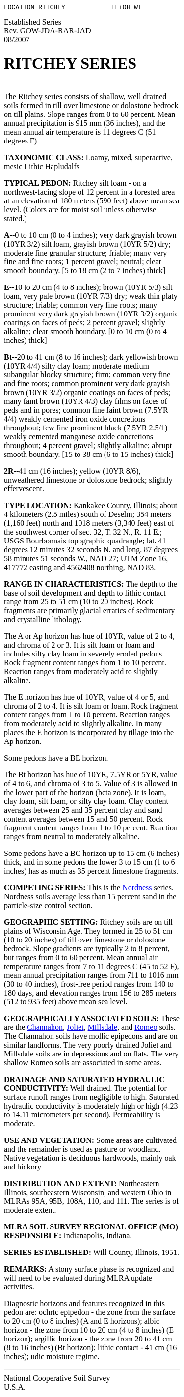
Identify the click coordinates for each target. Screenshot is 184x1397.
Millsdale (102, 1029)
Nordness (137, 889)
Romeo (145, 1029)
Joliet (75, 1029)
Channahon (45, 1029)
